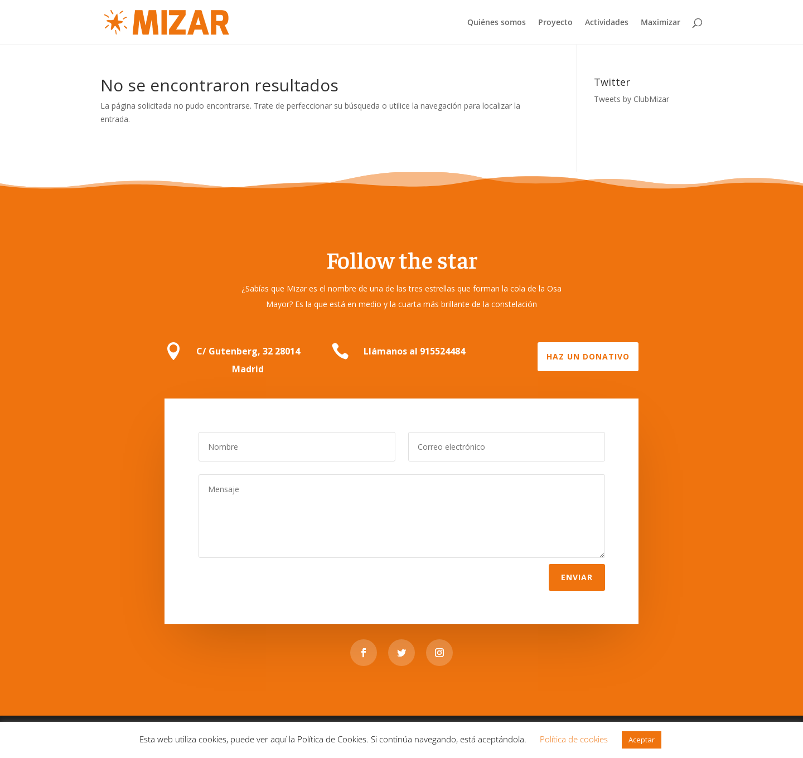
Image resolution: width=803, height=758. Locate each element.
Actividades (606, 22)
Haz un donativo (588, 356)
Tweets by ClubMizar (631, 99)
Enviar (577, 576)
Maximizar (660, 22)
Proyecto (555, 22)
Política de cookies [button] (574, 739)
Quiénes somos (496, 22)
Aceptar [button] (641, 740)
